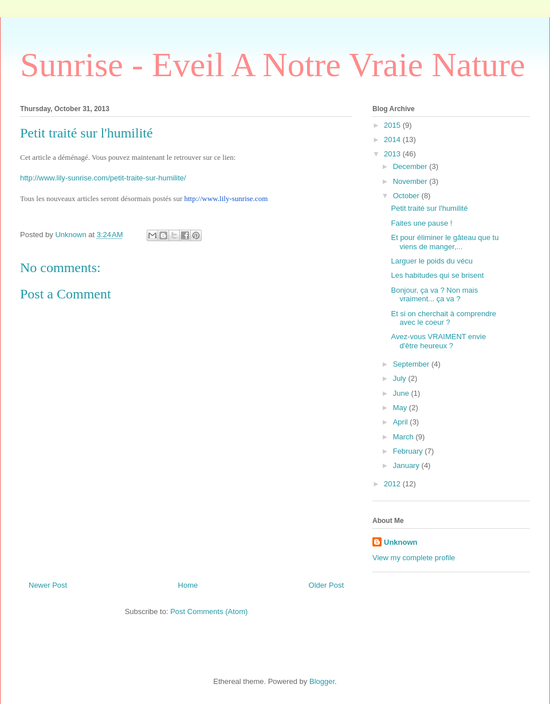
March (404, 436)
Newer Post (48, 585)
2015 (393, 125)
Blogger (322, 681)
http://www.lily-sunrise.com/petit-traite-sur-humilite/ (103, 178)
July (400, 378)
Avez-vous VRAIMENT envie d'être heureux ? (438, 341)
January (407, 465)
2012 (393, 483)
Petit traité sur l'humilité (429, 208)
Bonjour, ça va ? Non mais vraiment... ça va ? (434, 295)
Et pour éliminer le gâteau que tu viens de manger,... (444, 242)
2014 (393, 139)
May (401, 407)
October (407, 195)
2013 (393, 154)
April (401, 422)
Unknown (401, 542)
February (409, 451)
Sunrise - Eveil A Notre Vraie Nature (272, 65)
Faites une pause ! (421, 223)
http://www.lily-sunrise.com (226, 198)
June (402, 393)
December (411, 166)
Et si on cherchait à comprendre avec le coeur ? (443, 318)
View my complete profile (413, 557)
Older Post (326, 585)
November (411, 181)
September (412, 364)
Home (188, 585)
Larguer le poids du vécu (431, 261)
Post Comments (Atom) (208, 611)
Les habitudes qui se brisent (437, 275)
